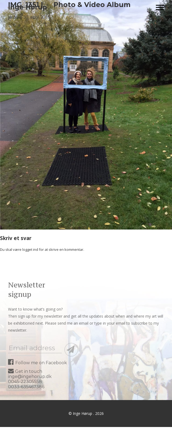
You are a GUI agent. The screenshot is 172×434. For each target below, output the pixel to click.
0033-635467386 (26, 386)
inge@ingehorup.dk (30, 376)
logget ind (30, 249)
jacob (13, 17)
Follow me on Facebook (37, 362)
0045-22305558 (25, 381)
